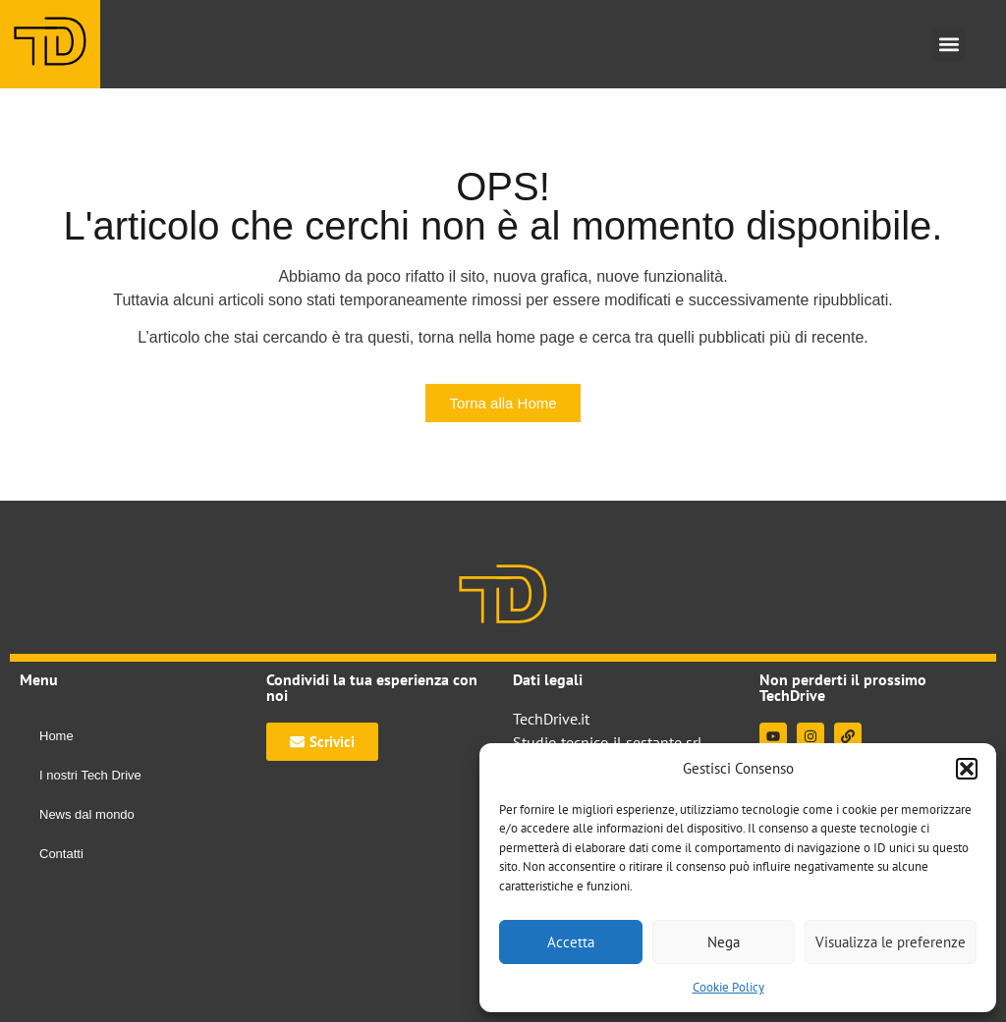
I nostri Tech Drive (90, 775)
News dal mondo (87, 814)
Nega (723, 942)
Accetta (570, 942)
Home (56, 735)
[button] (967, 769)
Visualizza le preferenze (890, 942)
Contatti (61, 853)
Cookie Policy (728, 987)
